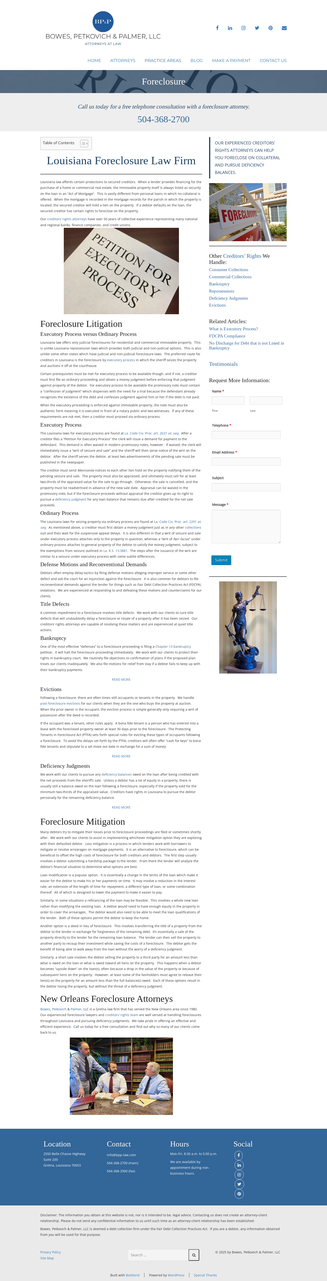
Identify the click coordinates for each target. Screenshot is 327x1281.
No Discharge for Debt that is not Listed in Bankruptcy (246, 346)
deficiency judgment (70, 499)
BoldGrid (133, 1275)
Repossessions (221, 291)
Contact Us (273, 60)
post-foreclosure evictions (60, 703)
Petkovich (59, 1009)
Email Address (224, 452)
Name (218, 391)
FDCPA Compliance (227, 336)
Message (220, 504)
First (215, 411)
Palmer (76, 1009)
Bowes (45, 1009)
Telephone (221, 425)
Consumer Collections (228, 269)
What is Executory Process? (233, 329)
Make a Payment (231, 60)
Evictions (217, 305)
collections (193, 527)
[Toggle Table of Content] (82, 143)
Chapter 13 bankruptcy (173, 646)
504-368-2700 (163, 119)
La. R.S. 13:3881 (115, 550)
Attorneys (122, 60)
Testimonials (223, 364)
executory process (121, 360)
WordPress (176, 1275)
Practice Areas (163, 60)
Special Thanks (205, 1275)
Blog (196, 60)
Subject (218, 478)
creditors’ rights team (121, 1015)
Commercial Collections (230, 277)
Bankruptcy (219, 284)
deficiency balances (117, 774)
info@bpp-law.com (121, 1155)
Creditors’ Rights (242, 256)
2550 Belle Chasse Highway (64, 1154)
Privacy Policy (50, 1252)
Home (94, 60)
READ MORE (121, 679)
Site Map (47, 1258)
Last (252, 411)
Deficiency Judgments (228, 298)
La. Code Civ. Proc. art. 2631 (151, 433)
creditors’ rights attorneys (67, 219)
